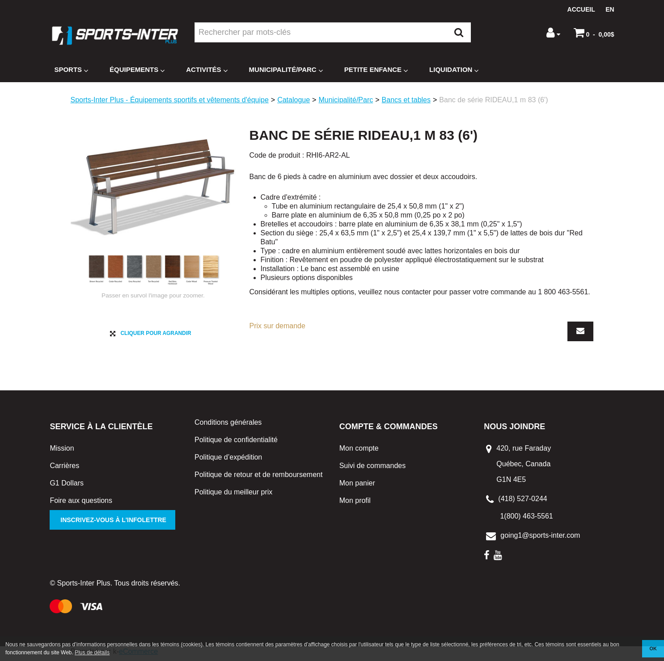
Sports (71, 70)
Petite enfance (376, 70)
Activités (206, 70)
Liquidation (453, 70)
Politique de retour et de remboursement (258, 478)
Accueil (581, 9)
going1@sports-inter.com (540, 539)
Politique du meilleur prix (233, 495)
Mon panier (357, 487)
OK (653, 648)
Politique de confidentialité (236, 443)
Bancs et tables (406, 100)
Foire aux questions (81, 504)
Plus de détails (92, 652)
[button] (594, 32)
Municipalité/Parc (286, 70)
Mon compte (359, 452)
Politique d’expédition (228, 460)
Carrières (64, 469)
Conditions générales (228, 426)
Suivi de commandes (372, 469)
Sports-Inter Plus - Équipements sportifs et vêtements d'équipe (170, 100)
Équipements (137, 70)
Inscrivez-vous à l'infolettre (112, 523)
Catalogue (293, 100)
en (609, 9)
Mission (62, 452)
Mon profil (355, 504)
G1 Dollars (67, 487)
